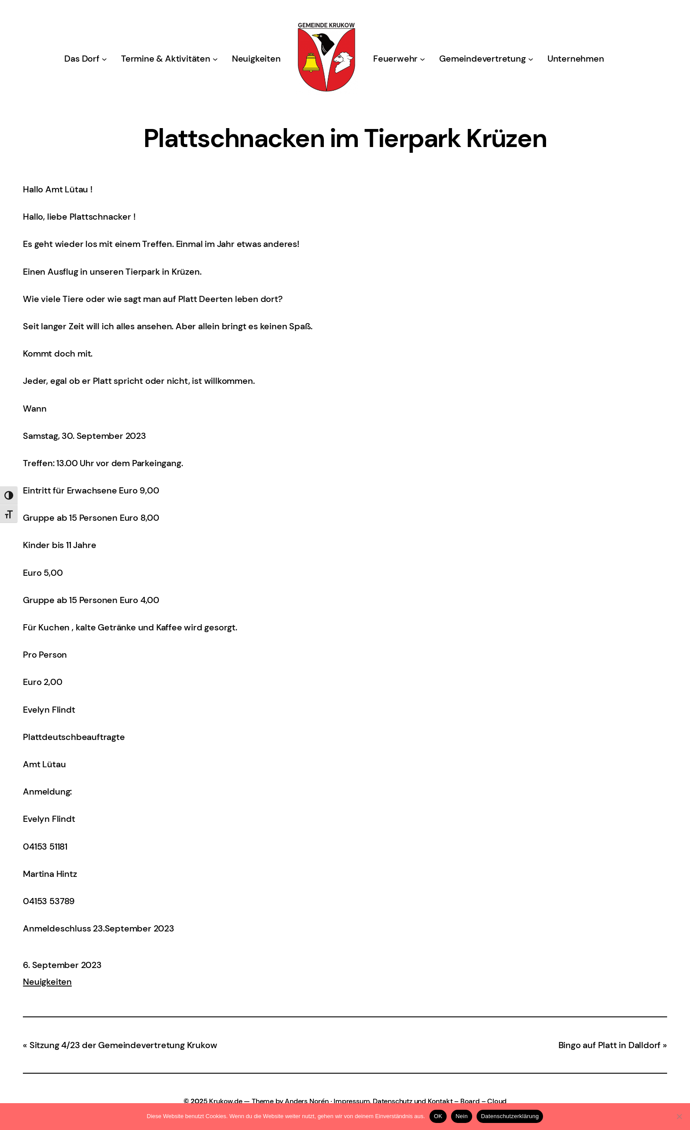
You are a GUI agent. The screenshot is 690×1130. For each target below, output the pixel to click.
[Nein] (679, 1116)
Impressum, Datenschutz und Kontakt (393, 1101)
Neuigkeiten (47, 981)
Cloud (496, 1101)
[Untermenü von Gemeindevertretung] (530, 58)
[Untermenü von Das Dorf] (104, 58)
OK (438, 1116)
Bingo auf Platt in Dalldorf (609, 1045)
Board (470, 1101)
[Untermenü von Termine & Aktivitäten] (215, 58)
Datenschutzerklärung (510, 1116)
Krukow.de (225, 1101)
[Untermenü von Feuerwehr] (422, 58)
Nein (461, 1116)
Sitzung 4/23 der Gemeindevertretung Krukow (123, 1045)
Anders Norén (307, 1101)
